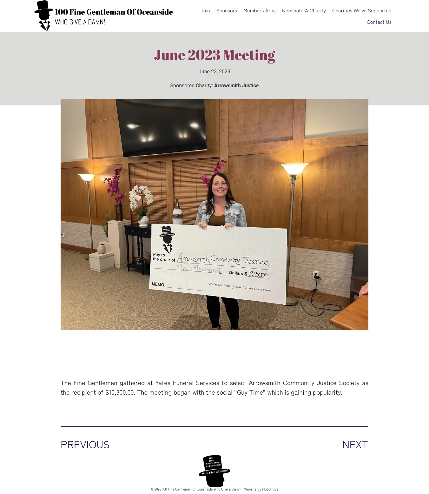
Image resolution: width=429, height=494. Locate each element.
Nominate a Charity (304, 10)
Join (205, 10)
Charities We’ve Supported (362, 10)
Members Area (259, 10)
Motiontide (270, 488)
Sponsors (226, 10)
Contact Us (379, 21)
